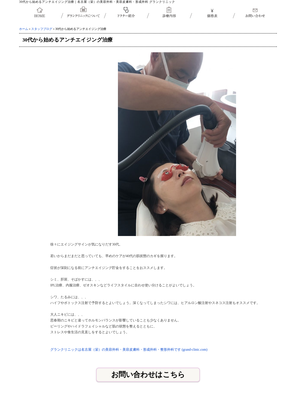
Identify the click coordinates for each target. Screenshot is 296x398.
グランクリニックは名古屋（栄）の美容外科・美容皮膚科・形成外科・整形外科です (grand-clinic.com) (129, 349)
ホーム (23, 29)
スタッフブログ (41, 29)
